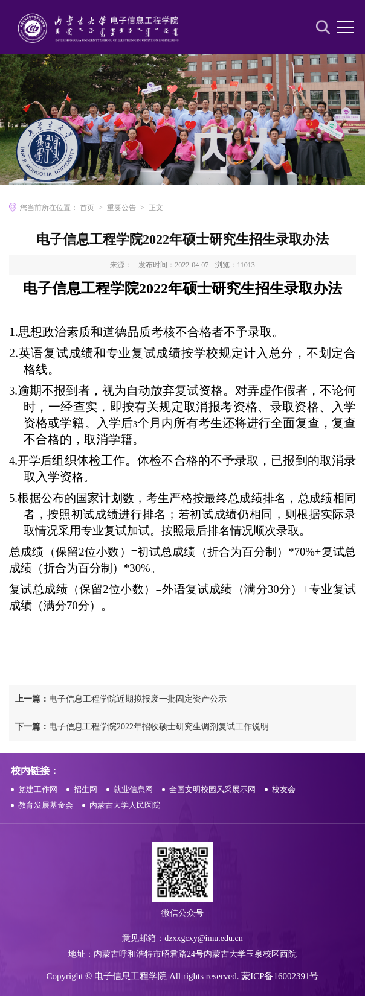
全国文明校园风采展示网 (212, 789)
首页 (87, 207)
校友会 (284, 789)
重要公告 (121, 207)
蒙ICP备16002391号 (279, 976)
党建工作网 (37, 789)
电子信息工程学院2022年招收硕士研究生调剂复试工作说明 (142, 726)
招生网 (85, 789)
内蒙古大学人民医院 (124, 805)
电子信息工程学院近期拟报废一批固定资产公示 (121, 698)
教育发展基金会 (45, 805)
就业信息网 (133, 789)
